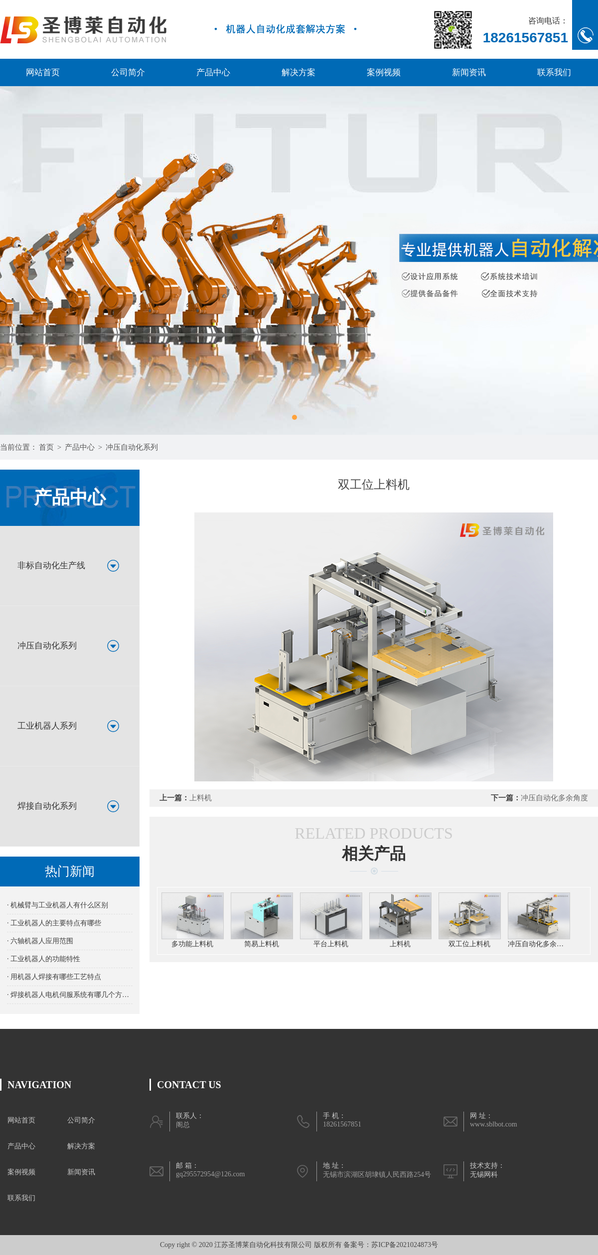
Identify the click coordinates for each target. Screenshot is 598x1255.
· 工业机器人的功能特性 (43, 959)
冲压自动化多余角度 (554, 798)
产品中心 (213, 72)
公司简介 (128, 72)
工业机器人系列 (47, 726)
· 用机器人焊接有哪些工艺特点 (54, 977)
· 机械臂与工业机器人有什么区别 (57, 905)
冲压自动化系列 (132, 447)
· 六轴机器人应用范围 (40, 941)
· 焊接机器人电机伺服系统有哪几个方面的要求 (70, 995)
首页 (46, 447)
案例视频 (384, 72)
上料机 (200, 798)
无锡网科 (484, 1174)
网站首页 (43, 72)
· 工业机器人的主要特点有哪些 (54, 923)
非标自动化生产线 (51, 565)
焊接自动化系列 (47, 806)
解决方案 (298, 72)
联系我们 (554, 72)
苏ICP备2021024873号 (404, 1245)
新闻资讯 (469, 72)
